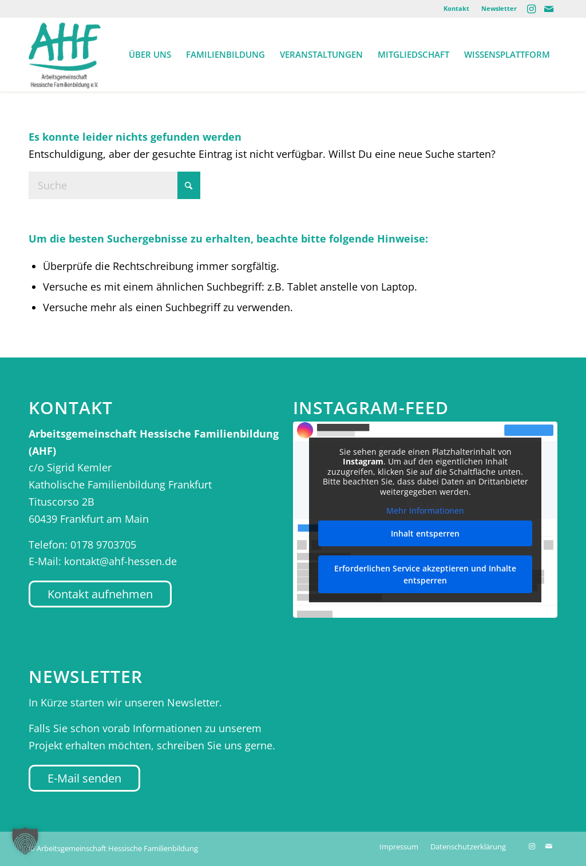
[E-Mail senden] (84, 778)
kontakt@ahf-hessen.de (120, 561)
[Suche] (114, 185)
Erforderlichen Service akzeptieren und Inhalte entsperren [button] (425, 574)
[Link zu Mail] (548, 8)
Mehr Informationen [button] (425, 511)
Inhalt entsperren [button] (425, 533)
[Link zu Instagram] (531, 8)
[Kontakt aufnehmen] (100, 594)
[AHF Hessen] (65, 54)
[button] (25, 841)
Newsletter (499, 8)
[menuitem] (457, 8)
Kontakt (456, 8)
